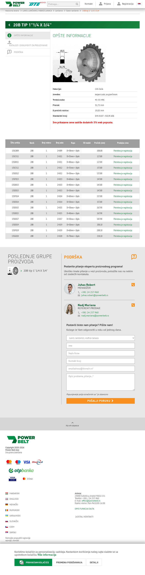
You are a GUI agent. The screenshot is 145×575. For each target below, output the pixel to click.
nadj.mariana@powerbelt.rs (95, 315)
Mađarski (12, 493)
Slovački (12, 521)
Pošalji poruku (100, 400)
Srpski (10, 532)
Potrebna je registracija (125, 150)
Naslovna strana (13, 10)
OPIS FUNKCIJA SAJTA (84, 508)
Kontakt (89, 3)
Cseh (9, 527)
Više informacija (47, 554)
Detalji (94, 562)
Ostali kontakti (84, 516)
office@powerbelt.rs (91, 500)
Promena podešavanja (69, 562)
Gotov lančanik (73, 10)
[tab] (27, 35)
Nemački (11, 504)
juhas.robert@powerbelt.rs (94, 295)
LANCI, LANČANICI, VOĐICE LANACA (38, 10)
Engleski (12, 499)
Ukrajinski (13, 515)
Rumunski (12, 510)
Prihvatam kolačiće (33, 562)
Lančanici (60, 10)
